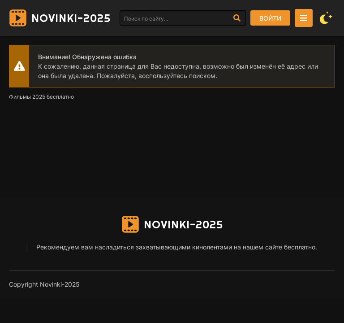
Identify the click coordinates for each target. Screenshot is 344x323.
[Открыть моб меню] (304, 18)
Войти (270, 18)
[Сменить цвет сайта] (326, 18)
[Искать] (237, 18)
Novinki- (71, 18)
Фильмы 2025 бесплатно (41, 96)
